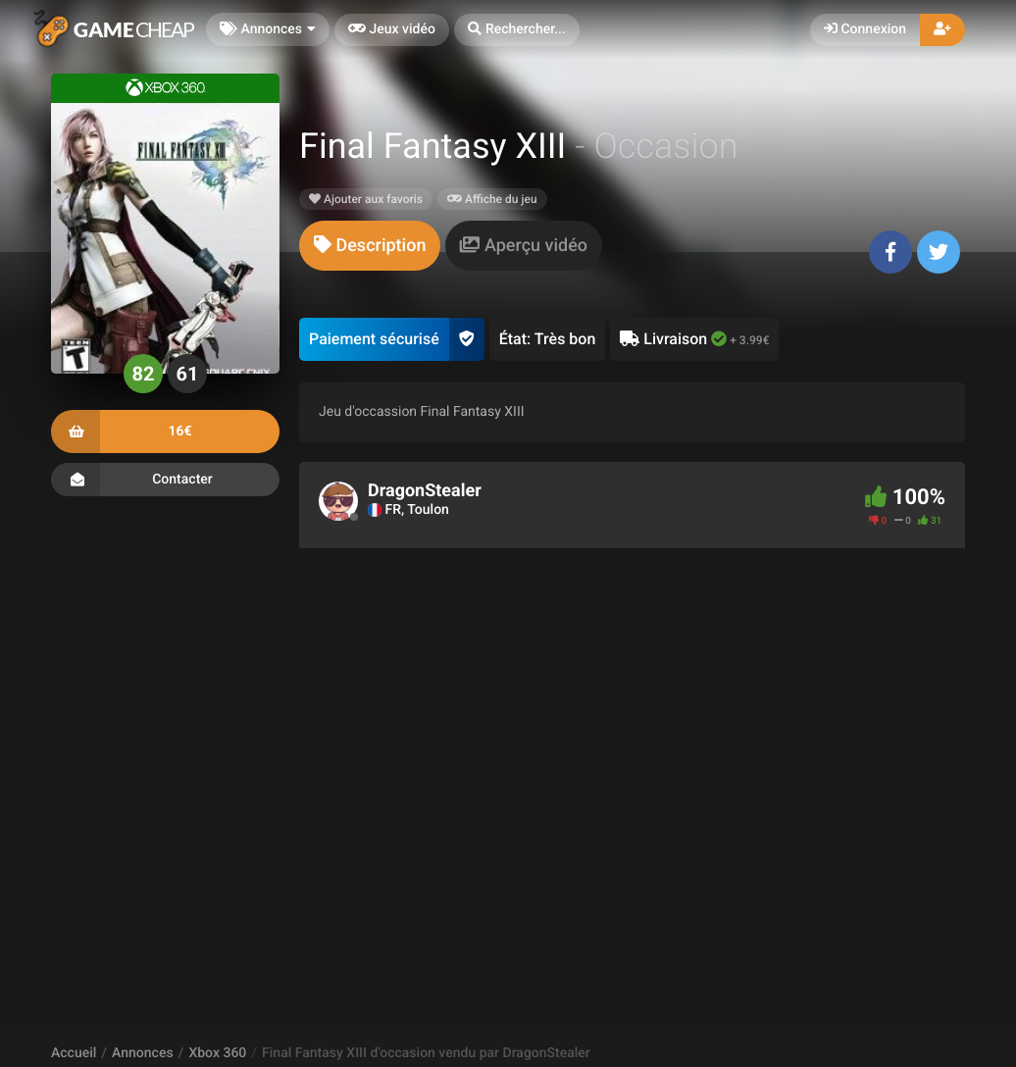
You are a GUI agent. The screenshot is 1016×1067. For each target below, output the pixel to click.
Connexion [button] (865, 29)
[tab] (369, 246)
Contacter (165, 479)
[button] (517, 30)
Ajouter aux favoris (366, 199)
